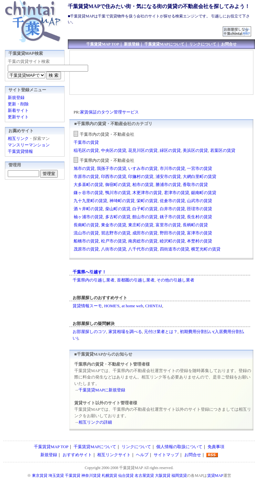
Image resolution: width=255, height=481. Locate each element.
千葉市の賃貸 (86, 142)
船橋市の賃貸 (86, 241)
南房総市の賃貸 (143, 241)
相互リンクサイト (114, 454)
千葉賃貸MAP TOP (102, 44)
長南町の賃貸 (86, 224)
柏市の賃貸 (142, 184)
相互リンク (18, 138)
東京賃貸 (39, 475)
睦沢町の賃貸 (172, 241)
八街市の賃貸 (113, 249)
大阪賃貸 (162, 475)
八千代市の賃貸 (143, 249)
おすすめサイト (77, 454)
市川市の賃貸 (172, 168)
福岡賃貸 (179, 475)
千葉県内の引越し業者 (94, 280)
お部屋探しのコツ (89, 331)
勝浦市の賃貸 (168, 184)
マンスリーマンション (29, 144)
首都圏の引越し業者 (136, 280)
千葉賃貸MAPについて (164, 44)
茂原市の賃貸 (86, 249)
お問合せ (229, 44)
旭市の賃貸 (84, 168)
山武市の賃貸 (199, 200)
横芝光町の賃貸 (205, 249)
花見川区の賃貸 (143, 150)
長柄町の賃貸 (195, 224)
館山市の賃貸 (145, 216)
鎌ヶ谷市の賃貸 (88, 192)
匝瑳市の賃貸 (199, 208)
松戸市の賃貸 (113, 241)
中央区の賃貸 (113, 150)
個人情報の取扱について (179, 446)
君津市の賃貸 (176, 192)
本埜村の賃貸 (199, 241)
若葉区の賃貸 (222, 150)
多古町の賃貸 (117, 216)
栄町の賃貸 (147, 200)
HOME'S (112, 305)
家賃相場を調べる (125, 331)
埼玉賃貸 (56, 475)
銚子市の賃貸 (172, 216)
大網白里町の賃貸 (199, 176)
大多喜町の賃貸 (88, 184)
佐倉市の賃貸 (172, 200)
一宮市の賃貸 (199, 168)
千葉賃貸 (72, 475)
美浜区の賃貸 (195, 150)
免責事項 (216, 446)
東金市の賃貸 (113, 224)
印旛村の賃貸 (140, 176)
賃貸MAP (215, 475)
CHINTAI (153, 305)
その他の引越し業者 (175, 280)
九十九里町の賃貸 (90, 200)
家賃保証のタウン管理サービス (109, 112)
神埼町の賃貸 (122, 200)
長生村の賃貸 (199, 216)
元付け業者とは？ (161, 331)
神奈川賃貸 (91, 475)
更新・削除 (18, 104)
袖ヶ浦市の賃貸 (88, 216)
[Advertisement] (98, 73)
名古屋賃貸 (144, 475)
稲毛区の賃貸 (86, 150)
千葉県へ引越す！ (89, 272)
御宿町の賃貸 (117, 184)
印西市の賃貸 (113, 176)
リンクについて (202, 44)
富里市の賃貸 (168, 224)
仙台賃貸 (126, 475)
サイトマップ (166, 454)
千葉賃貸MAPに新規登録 (101, 390)
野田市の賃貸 (172, 233)
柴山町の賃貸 (117, 208)
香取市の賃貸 (195, 184)
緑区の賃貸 (170, 150)
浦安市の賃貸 (168, 176)
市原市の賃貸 (86, 176)
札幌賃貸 (109, 475)
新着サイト (18, 110)
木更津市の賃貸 (147, 192)
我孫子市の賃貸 (111, 168)
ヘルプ (142, 454)
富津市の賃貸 (199, 233)
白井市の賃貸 (172, 208)
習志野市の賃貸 (115, 233)
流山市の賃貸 (86, 233)
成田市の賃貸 (145, 233)
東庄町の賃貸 (140, 224)
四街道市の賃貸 (174, 249)
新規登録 (131, 44)
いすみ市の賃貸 (143, 168)
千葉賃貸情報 (20, 151)
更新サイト (18, 116)
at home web (132, 305)
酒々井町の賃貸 (88, 208)
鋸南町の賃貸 (203, 192)
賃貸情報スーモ (87, 305)
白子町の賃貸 (145, 208)
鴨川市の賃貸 (117, 192)
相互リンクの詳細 (95, 422)
